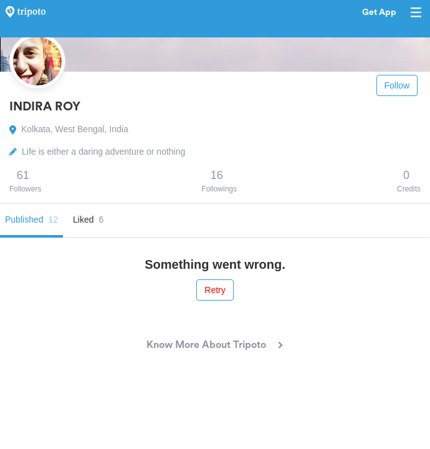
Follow (397, 85)
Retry (214, 290)
